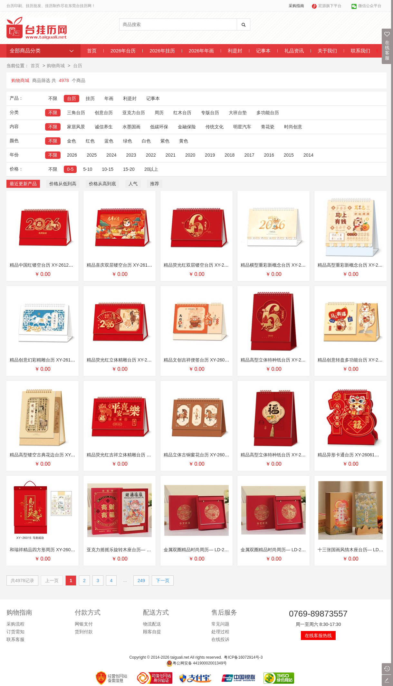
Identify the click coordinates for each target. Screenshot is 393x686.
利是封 (235, 50)
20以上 (151, 169)
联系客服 (15, 639)
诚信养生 (104, 126)
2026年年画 (201, 50)
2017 (249, 155)
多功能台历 (267, 112)
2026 (72, 155)
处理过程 (220, 631)
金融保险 (187, 126)
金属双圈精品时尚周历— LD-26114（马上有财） (289, 549)
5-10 (87, 169)
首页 (92, 50)
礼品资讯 (294, 50)
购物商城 (56, 65)
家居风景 (76, 126)
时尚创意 (293, 126)
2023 (131, 155)
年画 (108, 98)
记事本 (263, 50)
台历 (77, 65)
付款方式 (88, 612)
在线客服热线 (318, 635)
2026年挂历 (162, 50)
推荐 (154, 183)
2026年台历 (123, 50)
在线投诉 (220, 639)
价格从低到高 (62, 183)
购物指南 (19, 612)
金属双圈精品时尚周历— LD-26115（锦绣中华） (212, 549)
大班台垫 (238, 112)
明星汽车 (242, 126)
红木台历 (182, 112)
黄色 (183, 140)
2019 (210, 155)
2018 (230, 155)
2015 (289, 155)
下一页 (162, 580)
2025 (92, 155)
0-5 (70, 169)
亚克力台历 (133, 112)
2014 (308, 155)
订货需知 (15, 631)
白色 (146, 140)
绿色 (127, 140)
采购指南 (296, 6)
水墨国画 (131, 126)
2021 (171, 155)
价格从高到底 (102, 183)
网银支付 (84, 624)
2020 (190, 155)
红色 (90, 140)
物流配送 (152, 624)
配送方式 (156, 612)
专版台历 (210, 112)
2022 (151, 155)
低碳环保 (159, 126)
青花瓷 (267, 126)
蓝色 (108, 140)
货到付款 (84, 631)
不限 (52, 98)
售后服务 (224, 612)
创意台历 (104, 112)
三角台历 (76, 112)
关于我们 (327, 50)
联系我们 (360, 50)
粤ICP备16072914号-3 (243, 657)
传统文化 (215, 126)
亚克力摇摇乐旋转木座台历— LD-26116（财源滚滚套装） (144, 549)
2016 (269, 155)
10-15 (107, 169)
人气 (133, 183)
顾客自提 (152, 631)
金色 (71, 140)
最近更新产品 (23, 183)
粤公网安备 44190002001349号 (196, 663)
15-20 (129, 169)
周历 (159, 112)
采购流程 (15, 624)
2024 (111, 155)
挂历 (90, 98)
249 (141, 580)
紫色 (164, 140)
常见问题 (220, 624)
